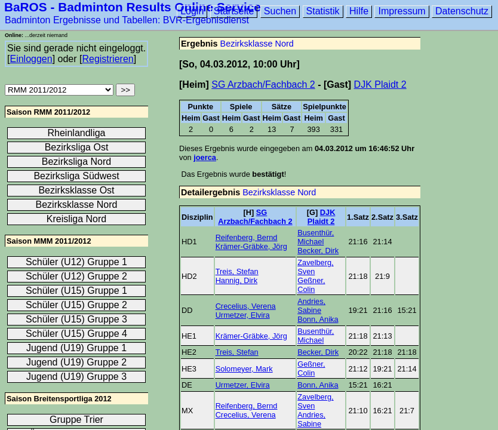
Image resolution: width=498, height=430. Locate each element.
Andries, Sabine (311, 306)
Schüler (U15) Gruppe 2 (76, 305)
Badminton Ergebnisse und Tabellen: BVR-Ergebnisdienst (127, 20)
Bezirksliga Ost (77, 147)
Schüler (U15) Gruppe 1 (76, 290)
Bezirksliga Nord (76, 161)
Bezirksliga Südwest (76, 176)
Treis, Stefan (237, 271)
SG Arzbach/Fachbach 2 (263, 84)
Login (192, 11)
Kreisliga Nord (76, 219)
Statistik (323, 11)
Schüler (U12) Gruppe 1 (76, 262)
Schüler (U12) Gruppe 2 (76, 276)
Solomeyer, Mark (244, 368)
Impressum (401, 11)
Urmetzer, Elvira (243, 315)
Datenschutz (461, 11)
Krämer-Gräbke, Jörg (251, 246)
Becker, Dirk (318, 250)
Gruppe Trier (76, 419)
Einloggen (31, 59)
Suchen (280, 11)
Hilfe (358, 11)
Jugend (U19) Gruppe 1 (76, 348)
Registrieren (107, 59)
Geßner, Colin (311, 285)
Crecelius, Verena (246, 306)
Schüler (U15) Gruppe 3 (76, 319)
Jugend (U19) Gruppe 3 (76, 376)
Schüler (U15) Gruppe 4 (76, 333)
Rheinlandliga (77, 133)
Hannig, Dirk (236, 280)
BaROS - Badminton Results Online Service (132, 7)
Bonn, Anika (317, 319)
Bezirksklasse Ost (76, 190)
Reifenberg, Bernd (247, 237)
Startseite (234, 11)
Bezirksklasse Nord (257, 43)
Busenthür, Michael (315, 237)
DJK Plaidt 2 (380, 84)
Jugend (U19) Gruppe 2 (76, 362)
